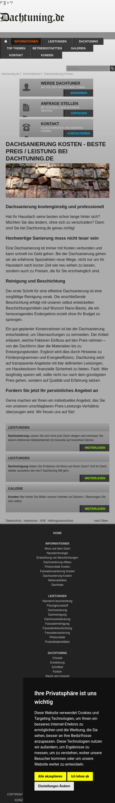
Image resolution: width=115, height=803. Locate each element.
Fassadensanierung (57, 632)
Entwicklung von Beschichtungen (57, 557)
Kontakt (16, 55)
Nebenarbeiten (57, 580)
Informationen (26, 41)
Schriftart (57, 667)
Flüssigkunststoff (57, 605)
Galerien (78, 48)
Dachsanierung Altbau (57, 562)
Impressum (31, 520)
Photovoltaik (57, 637)
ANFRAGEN (79, 113)
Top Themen (16, 48)
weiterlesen (95, 447)
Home (5, 41)
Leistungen (57, 41)
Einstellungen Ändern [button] (54, 786)
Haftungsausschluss (60, 520)
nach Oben (101, 520)
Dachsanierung (57, 610)
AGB (43, 520)
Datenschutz (14, 520)
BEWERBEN (79, 93)
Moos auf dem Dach (57, 548)
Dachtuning (88, 41)
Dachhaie (57, 585)
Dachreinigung (57, 614)
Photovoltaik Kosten (57, 566)
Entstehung (57, 662)
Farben (57, 671)
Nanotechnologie (57, 553)
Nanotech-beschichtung (57, 601)
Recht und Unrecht (57, 676)
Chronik (57, 658)
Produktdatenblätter (57, 641)
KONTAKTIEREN (79, 133)
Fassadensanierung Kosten (57, 571)
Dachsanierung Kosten (57, 575)
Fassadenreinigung (57, 623)
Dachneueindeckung (57, 619)
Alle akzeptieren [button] (50, 776)
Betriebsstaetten (47, 48)
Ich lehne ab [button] (80, 776)
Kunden (47, 55)
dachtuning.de (10, 74)
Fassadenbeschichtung (57, 628)
